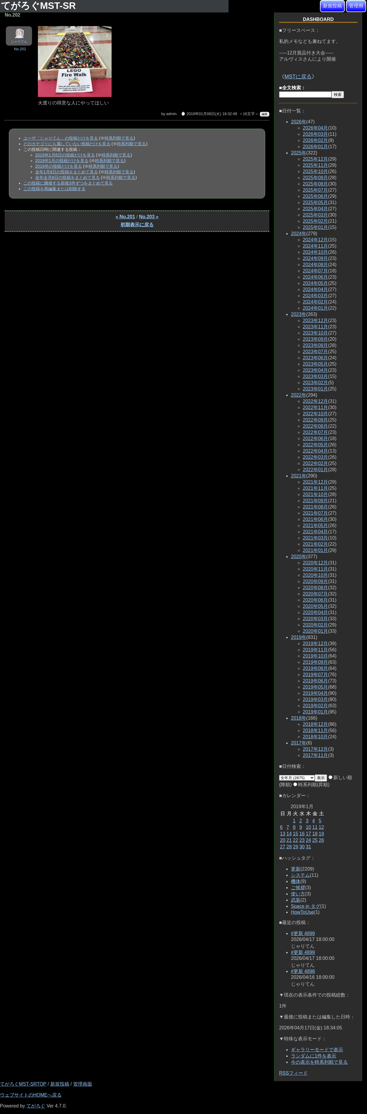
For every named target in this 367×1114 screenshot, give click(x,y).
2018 (298, 718)
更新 (295, 868)
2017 (298, 742)
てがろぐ (35, 1105)
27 (282, 846)
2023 (298, 314)
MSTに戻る (298, 77)
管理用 (356, 5)
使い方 (298, 893)
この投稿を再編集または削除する (54, 188)
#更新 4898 (303, 971)
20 (282, 840)
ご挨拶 (298, 887)
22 (295, 840)
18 (315, 833)
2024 (298, 233)
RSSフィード (293, 1073)
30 (302, 846)
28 (289, 846)
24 (308, 840)
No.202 (20, 49)
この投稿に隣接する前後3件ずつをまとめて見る (68, 183)
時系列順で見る (118, 138)
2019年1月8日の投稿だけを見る (65, 155)
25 (315, 840)
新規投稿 (332, 5)
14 (289, 833)
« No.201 (125, 216)
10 (308, 827)
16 (302, 833)
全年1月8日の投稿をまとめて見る (66, 171)
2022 (298, 395)
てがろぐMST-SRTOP (23, 1083)
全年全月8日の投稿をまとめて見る (67, 177)
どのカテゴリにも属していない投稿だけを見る (66, 143)
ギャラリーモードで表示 (317, 1049)
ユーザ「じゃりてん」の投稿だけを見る (60, 138)
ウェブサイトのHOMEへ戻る (31, 1094)
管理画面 (82, 1083)
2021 (298, 475)
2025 (298, 152)
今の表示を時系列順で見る (319, 1062)
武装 (295, 899)
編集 (265, 114)
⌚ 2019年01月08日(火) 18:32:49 (209, 114)
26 (321, 840)
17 (308, 833)
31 (308, 846)
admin (171, 114)
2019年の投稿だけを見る (58, 166)
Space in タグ (305, 906)
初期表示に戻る (137, 224)
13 (282, 833)
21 (289, 840)
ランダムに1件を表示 (313, 1055)
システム (300, 875)
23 (302, 840)
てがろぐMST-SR (39, 5)
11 (315, 827)
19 (321, 833)
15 (295, 833)
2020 (298, 556)
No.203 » (149, 216)
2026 (298, 121)
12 (321, 827)
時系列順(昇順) (311, 784)
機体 (295, 881)
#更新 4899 (303, 933)
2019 (298, 637)
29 (295, 846)
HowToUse (302, 912)
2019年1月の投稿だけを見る (61, 160)
